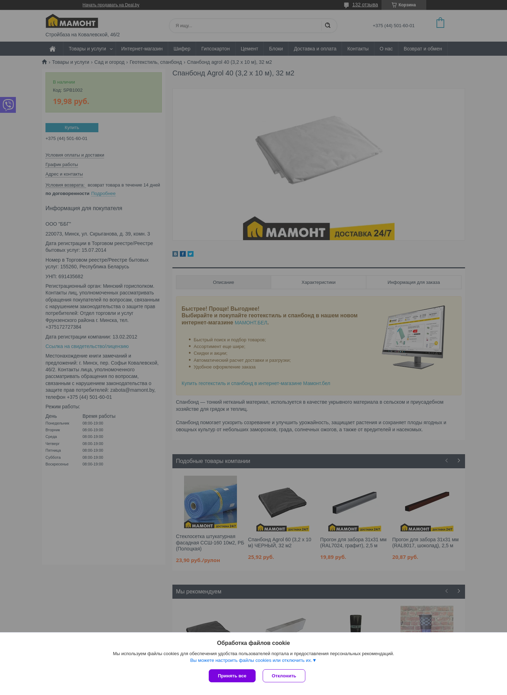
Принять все (232, 675)
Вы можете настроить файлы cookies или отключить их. (251, 660)
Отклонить (284, 675)
